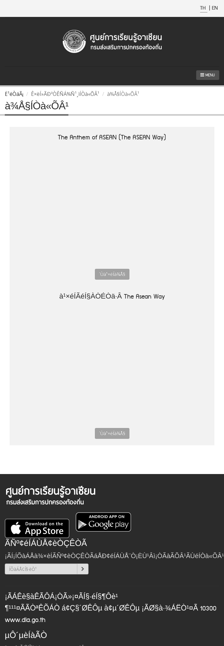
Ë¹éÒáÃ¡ (14, 93)
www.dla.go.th (25, 620)
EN (215, 8)
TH (203, 8)
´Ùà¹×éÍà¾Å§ (112, 274)
